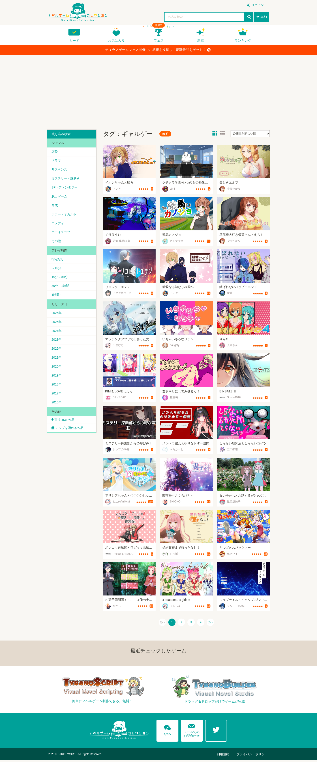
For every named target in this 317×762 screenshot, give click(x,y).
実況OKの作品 (64, 424)
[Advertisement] (158, 90)
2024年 (57, 334)
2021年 (57, 361)
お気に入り (116, 40)
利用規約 (225, 756)
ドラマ (56, 161)
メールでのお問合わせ (192, 731)
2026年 (57, 315)
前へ (158, 623)
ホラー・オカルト (64, 215)
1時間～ (57, 297)
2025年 (57, 324)
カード (74, 40)
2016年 (57, 406)
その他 (56, 243)
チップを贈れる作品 (70, 432)
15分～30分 (60, 279)
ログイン (257, 5)
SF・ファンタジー (65, 188)
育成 (55, 206)
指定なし (58, 261)
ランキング (242, 40)
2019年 (57, 379)
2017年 (57, 397)
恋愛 (55, 152)
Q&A (167, 731)
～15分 (57, 270)
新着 (200, 40)
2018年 (57, 388)
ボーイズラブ (61, 233)
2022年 (57, 352)
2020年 (57, 370)
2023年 (57, 342)
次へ (214, 623)
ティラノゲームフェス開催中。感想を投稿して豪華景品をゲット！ (158, 49)
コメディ (58, 224)
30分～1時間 (60, 288)
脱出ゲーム (59, 197)
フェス (159, 40)
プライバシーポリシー (252, 756)
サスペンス (59, 170)
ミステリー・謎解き (66, 179)
